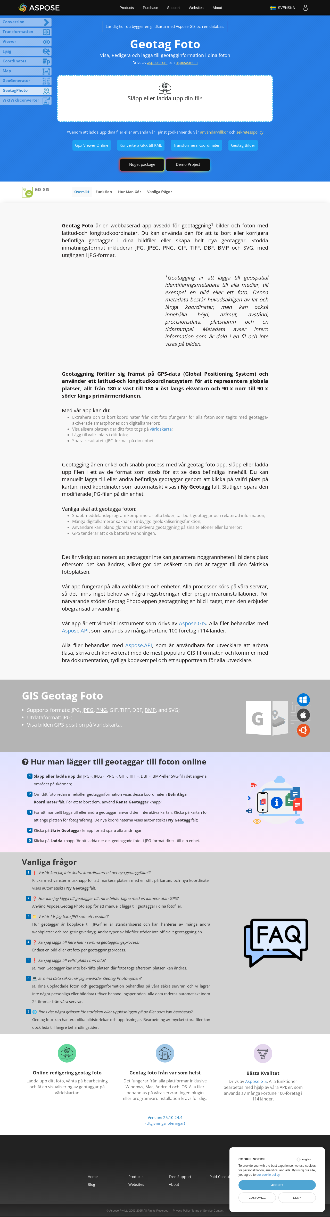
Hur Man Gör (129, 191)
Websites (196, 8)
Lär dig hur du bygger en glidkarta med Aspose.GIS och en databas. (165, 26)
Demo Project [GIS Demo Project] (188, 164)
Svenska (282, 8)
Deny (297, 1197)
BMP (150, 709)
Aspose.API (75, 630)
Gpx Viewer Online (91, 145)
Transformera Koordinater (196, 145)
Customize (257, 1197)
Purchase (150, 8)
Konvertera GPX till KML (141, 145)
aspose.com (157, 62)
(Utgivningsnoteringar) (165, 1123)
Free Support (180, 1176)
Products (127, 8)
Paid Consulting (223, 1176)
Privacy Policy (181, 1210)
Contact (219, 1210)
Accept (277, 1185)
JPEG (88, 709)
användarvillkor (214, 132)
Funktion (104, 191)
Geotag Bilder (243, 145)
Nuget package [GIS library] (142, 164)
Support (173, 8)
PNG (101, 709)
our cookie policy (268, 1175)
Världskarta (107, 724)
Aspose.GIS (192, 623)
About (217, 8)
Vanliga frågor (159, 191)
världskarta (161, 429)
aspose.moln (187, 62)
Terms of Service (202, 1210)
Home (93, 1176)
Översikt (81, 191)
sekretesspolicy (249, 132)
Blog (91, 1184)
